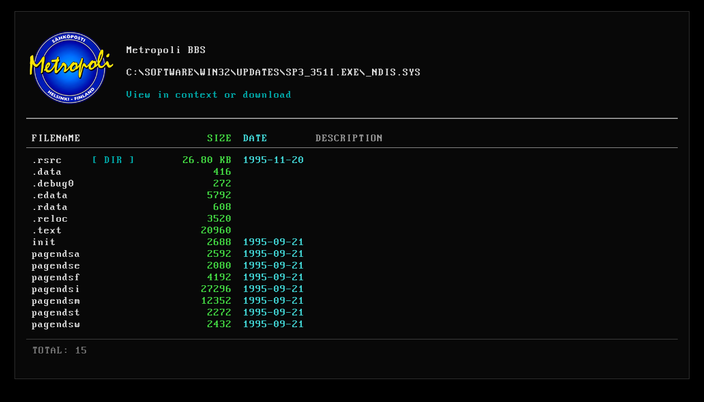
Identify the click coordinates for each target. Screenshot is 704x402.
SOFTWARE (169, 72)
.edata (50, 195)
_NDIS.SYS (393, 72)
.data (47, 172)
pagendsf (56, 277)
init (44, 242)
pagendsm (56, 301)
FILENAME (56, 138)
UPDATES (258, 72)
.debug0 (53, 183)
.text (47, 230)
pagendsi (56, 289)
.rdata (50, 207)
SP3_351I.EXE (323, 72)
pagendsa (56, 254)
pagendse (56, 265)
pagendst (56, 312)
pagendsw (56, 324)
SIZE (220, 138)
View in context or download (209, 94)
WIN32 (215, 72)
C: (133, 72)
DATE (255, 138)
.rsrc (47, 160)
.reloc (50, 218)
